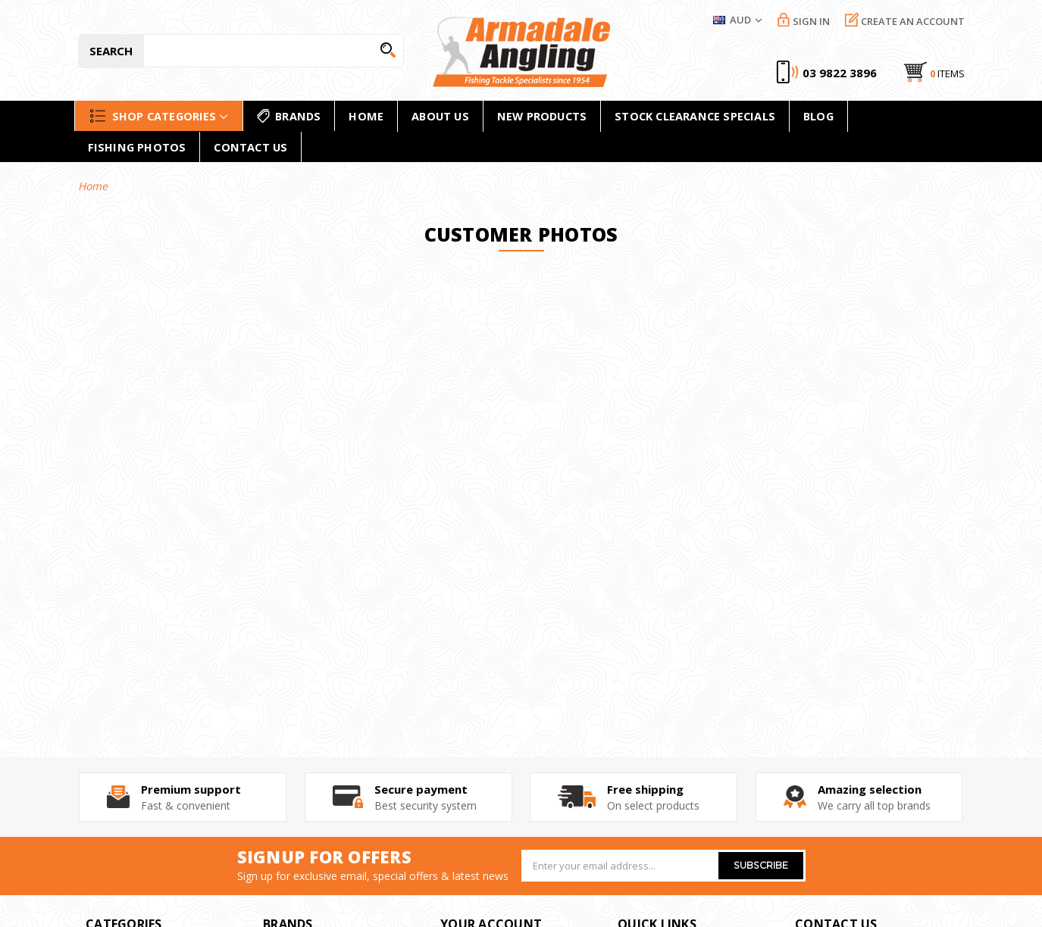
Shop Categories (158, 115)
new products (542, 115)
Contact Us (250, 146)
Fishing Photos (137, 146)
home (366, 115)
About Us (440, 115)
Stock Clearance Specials (695, 115)
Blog (818, 115)
